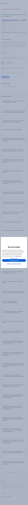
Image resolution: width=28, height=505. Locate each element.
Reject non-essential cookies (14, 263)
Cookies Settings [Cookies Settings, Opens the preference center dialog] (14, 258)
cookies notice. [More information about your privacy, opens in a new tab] (18, 256)
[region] (14, 252)
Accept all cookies (14, 260)
